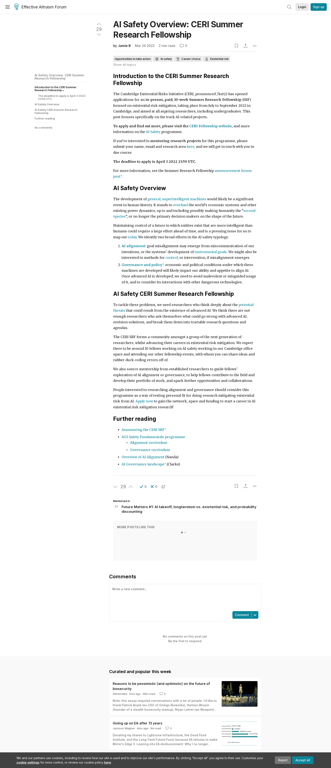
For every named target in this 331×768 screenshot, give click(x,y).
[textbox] (184, 597)
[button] (143, 486)
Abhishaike (120, 693)
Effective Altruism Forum (40, 7)
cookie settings (27, 762)
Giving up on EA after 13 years (137, 723)
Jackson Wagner (124, 728)
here (107, 762)
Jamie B (124, 46)
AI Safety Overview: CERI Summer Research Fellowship (59, 76)
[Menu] (8, 7)
